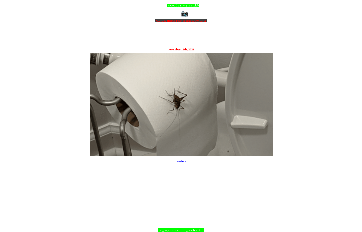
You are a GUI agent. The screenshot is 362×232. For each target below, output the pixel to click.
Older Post (267, 205)
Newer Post (96, 205)
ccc (181, 5)
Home (181, 205)
